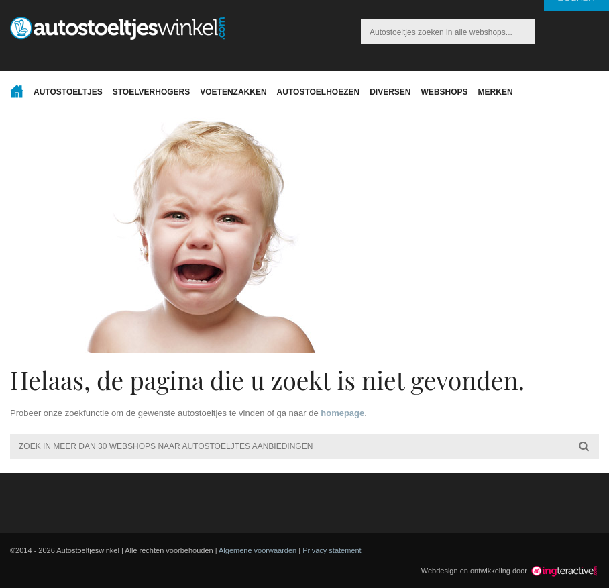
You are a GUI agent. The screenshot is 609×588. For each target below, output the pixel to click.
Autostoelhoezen (318, 92)
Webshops (444, 92)
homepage (342, 413)
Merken (495, 92)
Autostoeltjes (68, 92)
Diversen (390, 92)
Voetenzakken (233, 92)
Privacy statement (331, 550)
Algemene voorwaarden (257, 550)
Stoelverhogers (151, 92)
